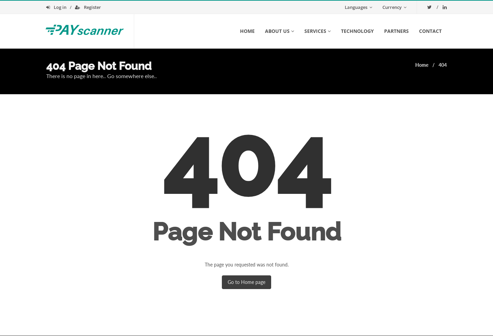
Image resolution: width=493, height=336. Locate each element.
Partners (396, 31)
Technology (357, 31)
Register (88, 7)
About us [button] (279, 31)
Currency (394, 7)
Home (247, 31)
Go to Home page (246, 282)
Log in (56, 7)
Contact (430, 31)
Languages (358, 7)
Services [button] (317, 31)
